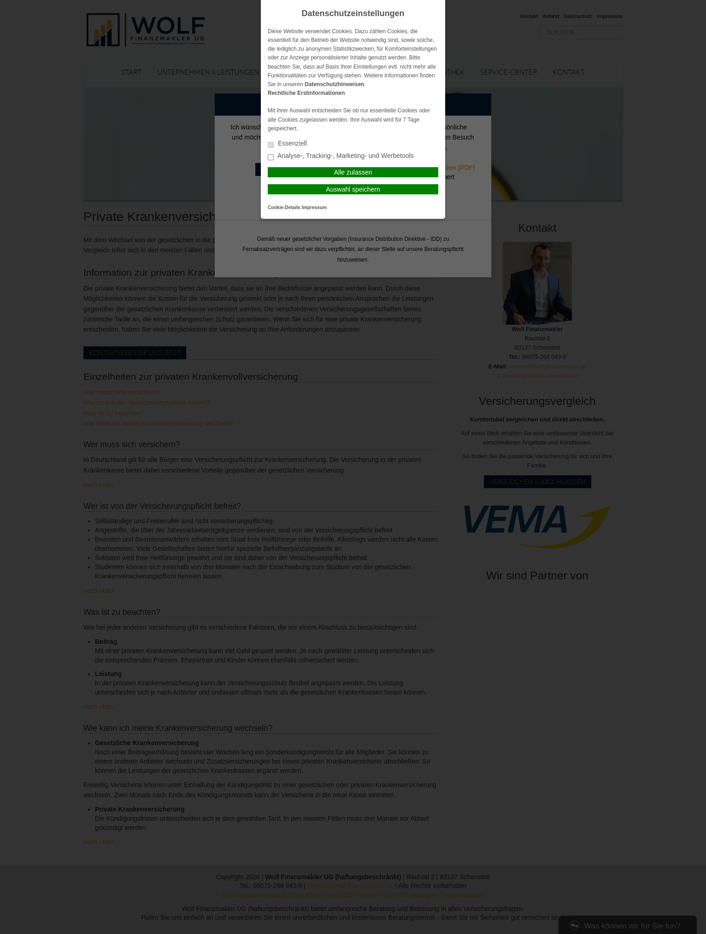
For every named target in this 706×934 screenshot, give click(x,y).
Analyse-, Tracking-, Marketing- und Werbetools (341, 156)
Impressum (314, 207)
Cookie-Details (284, 207)
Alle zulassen (353, 172)
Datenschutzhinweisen (334, 84)
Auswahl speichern (353, 189)
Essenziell (287, 144)
